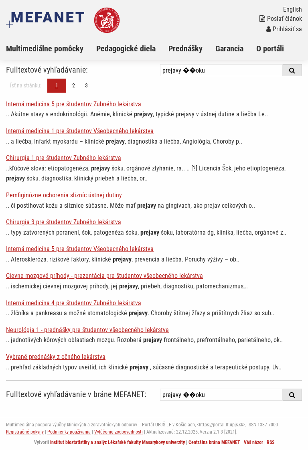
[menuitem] (51, 48)
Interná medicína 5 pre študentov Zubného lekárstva (73, 104)
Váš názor (253, 442)
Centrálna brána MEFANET (214, 442)
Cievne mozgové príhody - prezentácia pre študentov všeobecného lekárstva (104, 276)
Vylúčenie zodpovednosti (118, 432)
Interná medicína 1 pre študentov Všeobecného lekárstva (80, 131)
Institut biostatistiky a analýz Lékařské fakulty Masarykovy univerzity (117, 442)
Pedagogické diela (126, 48)
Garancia (229, 48)
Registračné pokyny (25, 432)
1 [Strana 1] (56, 85)
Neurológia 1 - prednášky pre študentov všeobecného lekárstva (87, 330)
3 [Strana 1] (86, 85)
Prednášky (185, 48)
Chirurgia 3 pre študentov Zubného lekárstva (63, 222)
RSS (270, 442)
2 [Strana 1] (73, 85)
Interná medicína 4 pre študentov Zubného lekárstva (73, 303)
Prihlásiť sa (284, 29)
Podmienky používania (69, 432)
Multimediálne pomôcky (44, 48)
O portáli (270, 48)
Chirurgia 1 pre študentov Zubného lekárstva (63, 158)
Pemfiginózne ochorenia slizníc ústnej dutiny (64, 195)
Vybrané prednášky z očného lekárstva (55, 357)
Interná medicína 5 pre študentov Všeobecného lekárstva (80, 249)
